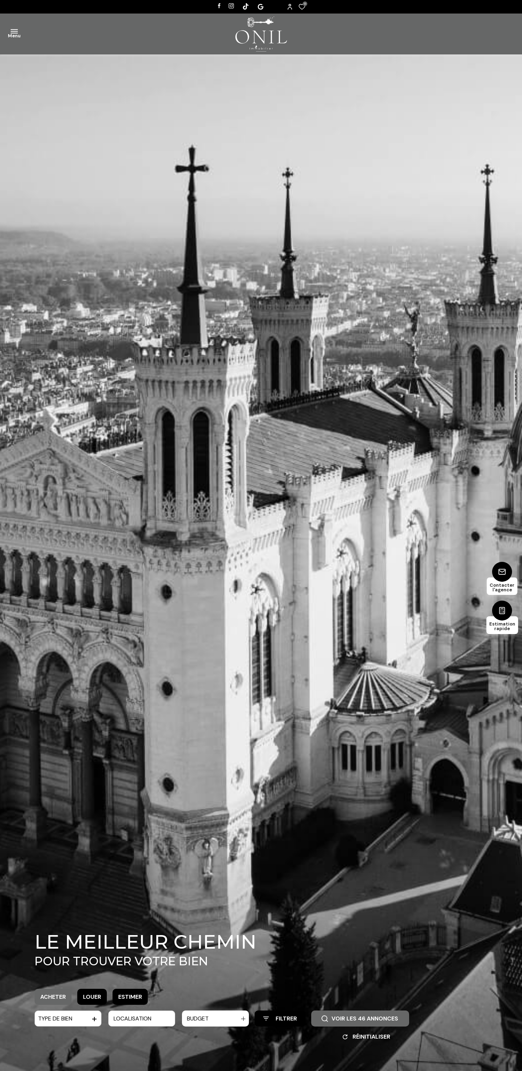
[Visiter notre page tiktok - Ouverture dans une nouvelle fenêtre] (245, 6)
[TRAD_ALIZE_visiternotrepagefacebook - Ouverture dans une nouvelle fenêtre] (219, 5)
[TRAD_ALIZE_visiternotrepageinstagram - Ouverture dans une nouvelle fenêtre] (231, 6)
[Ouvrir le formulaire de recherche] (280, 1019)
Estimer (130, 997)
